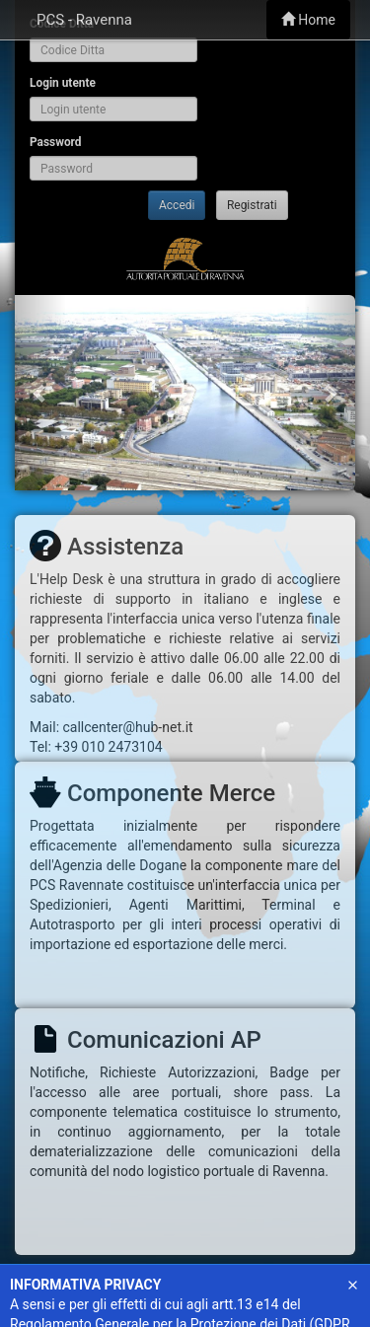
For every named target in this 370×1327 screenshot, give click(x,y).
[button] (40, 392)
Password (56, 142)
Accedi (176, 205)
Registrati (252, 205)
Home (308, 20)
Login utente (63, 83)
